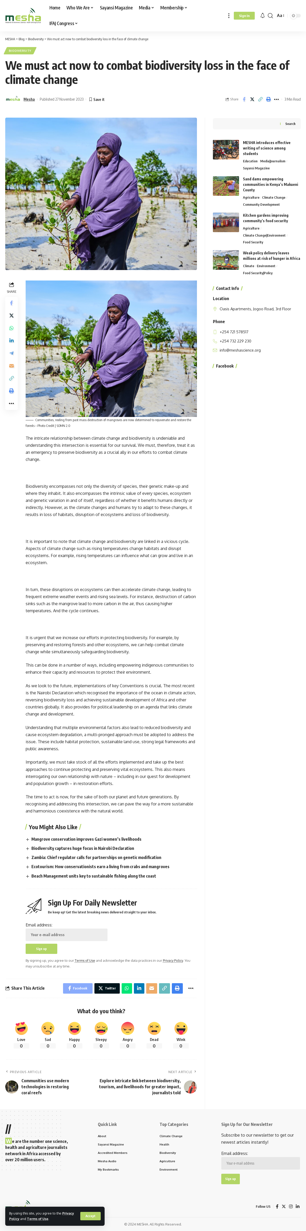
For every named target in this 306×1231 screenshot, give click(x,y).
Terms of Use (38, 1219)
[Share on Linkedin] (11, 341)
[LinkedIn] (297, 1206)
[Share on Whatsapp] (11, 328)
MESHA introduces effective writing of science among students (267, 148)
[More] (276, 99)
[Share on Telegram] (11, 353)
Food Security (253, 242)
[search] (270, 15)
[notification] (262, 16)
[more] (229, 15)
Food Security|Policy (258, 272)
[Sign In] (244, 16)
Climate (248, 266)
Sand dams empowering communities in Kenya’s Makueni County (270, 184)
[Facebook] (277, 1206)
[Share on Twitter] (252, 99)
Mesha (29, 99)
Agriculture (251, 197)
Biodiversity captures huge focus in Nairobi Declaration (82, 848)
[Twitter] (283, 1206)
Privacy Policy (173, 961)
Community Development (261, 204)
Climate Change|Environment (264, 235)
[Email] (11, 366)
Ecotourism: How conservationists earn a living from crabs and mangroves (100, 866)
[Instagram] (291, 1206)
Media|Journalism (272, 161)
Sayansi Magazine (256, 168)
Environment (266, 266)
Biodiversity (20, 51)
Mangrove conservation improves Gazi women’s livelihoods (86, 839)
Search (290, 123)
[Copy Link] (260, 99)
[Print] (268, 99)
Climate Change (273, 197)
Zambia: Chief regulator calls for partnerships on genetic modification (96, 857)
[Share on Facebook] (244, 99)
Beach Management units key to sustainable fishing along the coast (93, 876)
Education (250, 161)
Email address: (66, 931)
